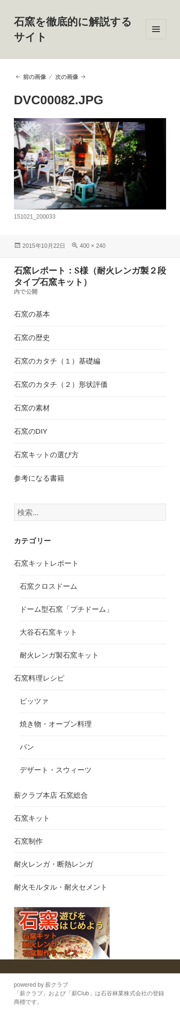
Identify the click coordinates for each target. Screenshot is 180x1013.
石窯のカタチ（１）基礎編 (57, 361)
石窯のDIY (31, 431)
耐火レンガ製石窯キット (59, 655)
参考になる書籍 (39, 478)
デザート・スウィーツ (56, 770)
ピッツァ (34, 701)
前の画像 (34, 77)
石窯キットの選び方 (46, 455)
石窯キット (32, 818)
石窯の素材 (32, 408)
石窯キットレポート (46, 563)
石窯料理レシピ (39, 678)
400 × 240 (93, 245)
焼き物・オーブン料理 (56, 724)
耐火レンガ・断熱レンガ (53, 864)
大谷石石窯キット (48, 632)
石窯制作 (28, 841)
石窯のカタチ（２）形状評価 (61, 384)
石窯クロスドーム (48, 586)
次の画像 (66, 77)
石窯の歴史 (32, 337)
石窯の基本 (32, 314)
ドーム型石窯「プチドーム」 (66, 609)
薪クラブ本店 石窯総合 (51, 795)
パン (27, 747)
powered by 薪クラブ (41, 984)
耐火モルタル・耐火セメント (61, 887)
